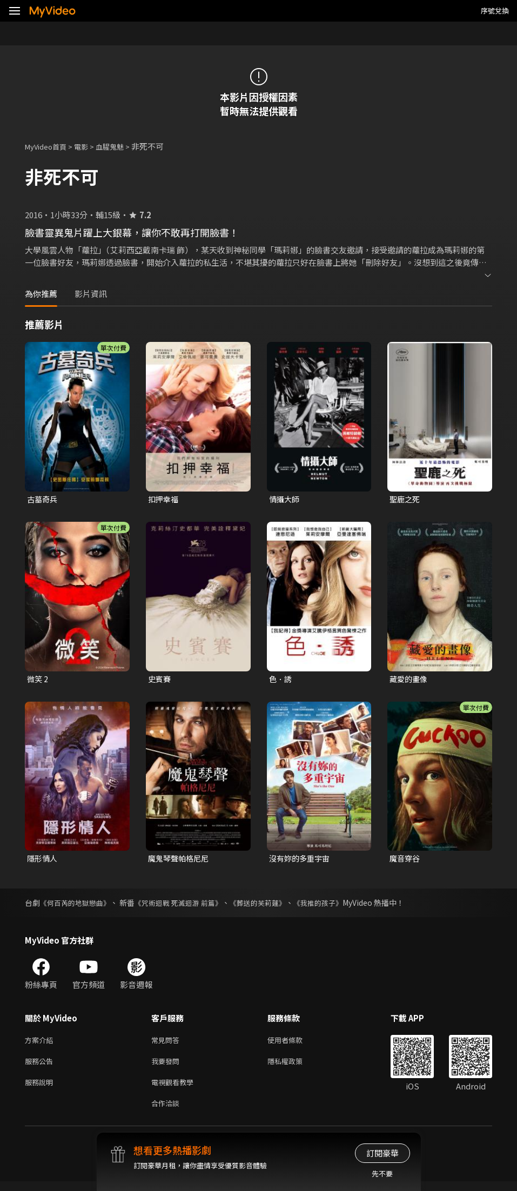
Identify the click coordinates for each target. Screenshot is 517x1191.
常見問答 (167, 1043)
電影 (90, 146)
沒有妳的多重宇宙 (301, 860)
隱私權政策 (294, 1066)
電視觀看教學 (175, 1089)
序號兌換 (495, 10)
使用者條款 (294, 1043)
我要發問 (167, 1066)
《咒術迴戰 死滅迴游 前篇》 (187, 905)
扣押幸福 (164, 499)
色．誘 (281, 680)
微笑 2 (38, 680)
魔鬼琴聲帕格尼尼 (180, 860)
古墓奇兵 (43, 499)
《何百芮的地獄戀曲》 (78, 905)
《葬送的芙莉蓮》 (271, 905)
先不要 (382, 1173)
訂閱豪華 (382, 1153)
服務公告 (41, 1066)
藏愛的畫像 (410, 680)
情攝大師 (285, 499)
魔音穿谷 (406, 860)
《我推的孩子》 (336, 905)
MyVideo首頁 (49, 146)
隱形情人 (43, 860)
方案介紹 (41, 1043)
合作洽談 (167, 1112)
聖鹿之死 (406, 499)
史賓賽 (160, 680)
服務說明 (41, 1089)
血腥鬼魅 (121, 146)
